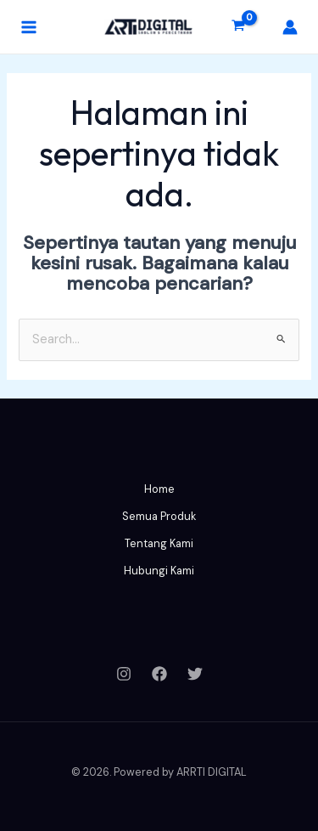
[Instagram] (123, 673)
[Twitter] (195, 673)
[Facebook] (159, 673)
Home (159, 489)
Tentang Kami (159, 543)
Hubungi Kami (159, 570)
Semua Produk (159, 516)
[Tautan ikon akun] (290, 27)
